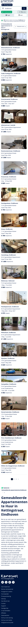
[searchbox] (13, 8)
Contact (3, 603)
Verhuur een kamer (6, 620)
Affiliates (3, 613)
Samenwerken (5, 615)
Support (3, 606)
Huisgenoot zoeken (6, 591)
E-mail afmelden (5, 610)
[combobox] (10, 8)
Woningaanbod (7, 5)
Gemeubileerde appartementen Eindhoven (14, 490)
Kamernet (5, 488)
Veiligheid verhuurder (7, 622)
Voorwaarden (5, 594)
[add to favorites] (25, 34)
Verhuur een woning (7, 618)
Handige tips (4, 608)
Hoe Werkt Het (5, 601)
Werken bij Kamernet (7, 589)
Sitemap (3, 599)
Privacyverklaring (6, 596)
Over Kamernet (5, 587)
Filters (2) (22, 12)
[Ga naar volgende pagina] (18, 479)
